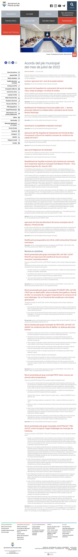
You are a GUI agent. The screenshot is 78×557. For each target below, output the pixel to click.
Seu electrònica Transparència (67, 14)
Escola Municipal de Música (22, 531)
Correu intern (72, 549)
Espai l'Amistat (20, 533)
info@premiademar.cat (13, 553)
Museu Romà (20, 537)
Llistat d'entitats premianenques (36, 527)
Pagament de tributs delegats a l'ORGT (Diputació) (52, 533)
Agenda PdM (29, 21)
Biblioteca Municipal (22, 526)
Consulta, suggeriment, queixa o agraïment (56, 547)
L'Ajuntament (11, 14)
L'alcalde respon (48, 21)
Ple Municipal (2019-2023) (57, 54)
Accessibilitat (59, 548)
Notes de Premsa (68, 54)
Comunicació (67, 21)
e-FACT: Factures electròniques (66, 532)
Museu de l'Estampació (23, 535)
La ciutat (29, 14)
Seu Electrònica (66, 526)
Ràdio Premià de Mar (6, 526)
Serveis (48, 14)
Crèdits (67, 548)
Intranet (74, 548)
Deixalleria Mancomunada (7, 530)
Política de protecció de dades (44, 548)
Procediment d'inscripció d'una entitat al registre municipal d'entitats (38, 532)
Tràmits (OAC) (10, 21)
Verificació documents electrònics (67, 536)
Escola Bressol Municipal (23, 528)
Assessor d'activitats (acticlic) (52, 537)
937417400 (13, 552)
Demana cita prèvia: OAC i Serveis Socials (53, 527)
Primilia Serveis (5, 528)
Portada (48, 54)
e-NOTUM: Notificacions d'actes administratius (68, 529)
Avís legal (73, 547)
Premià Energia (5, 532)
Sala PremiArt (20, 539)
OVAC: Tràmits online (52, 530)
